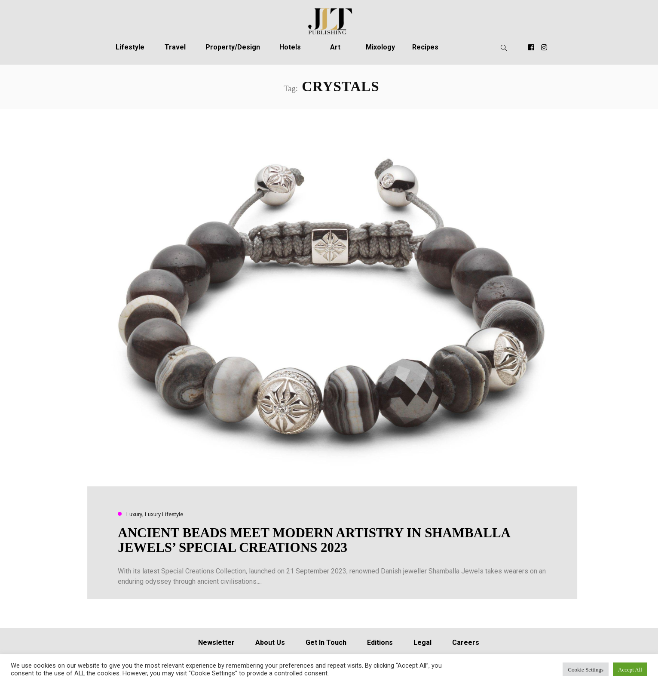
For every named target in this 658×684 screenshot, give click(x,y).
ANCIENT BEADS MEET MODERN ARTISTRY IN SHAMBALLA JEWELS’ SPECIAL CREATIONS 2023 (314, 540)
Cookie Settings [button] (585, 669)
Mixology (380, 47)
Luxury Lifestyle (164, 514)
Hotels (290, 47)
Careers (465, 642)
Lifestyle (130, 47)
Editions (380, 642)
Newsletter (216, 642)
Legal (422, 642)
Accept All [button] (630, 669)
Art (335, 47)
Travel (175, 47)
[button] (502, 47)
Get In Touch (326, 642)
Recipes (425, 47)
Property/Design (232, 47)
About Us (270, 642)
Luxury (134, 514)
